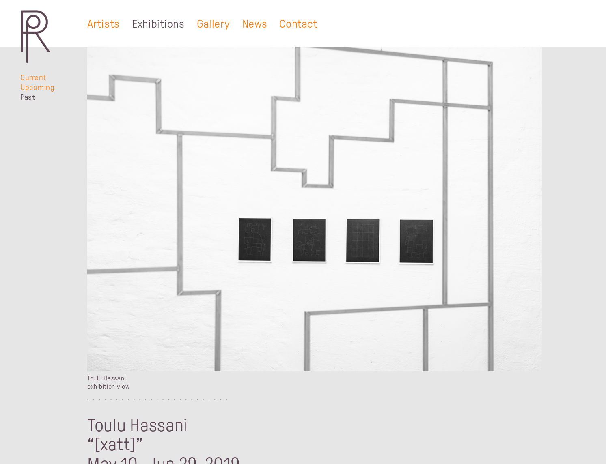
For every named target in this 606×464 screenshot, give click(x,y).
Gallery (213, 24)
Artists (103, 24)
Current (33, 77)
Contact (298, 24)
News (254, 24)
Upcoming (37, 87)
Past (27, 97)
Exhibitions (158, 24)
